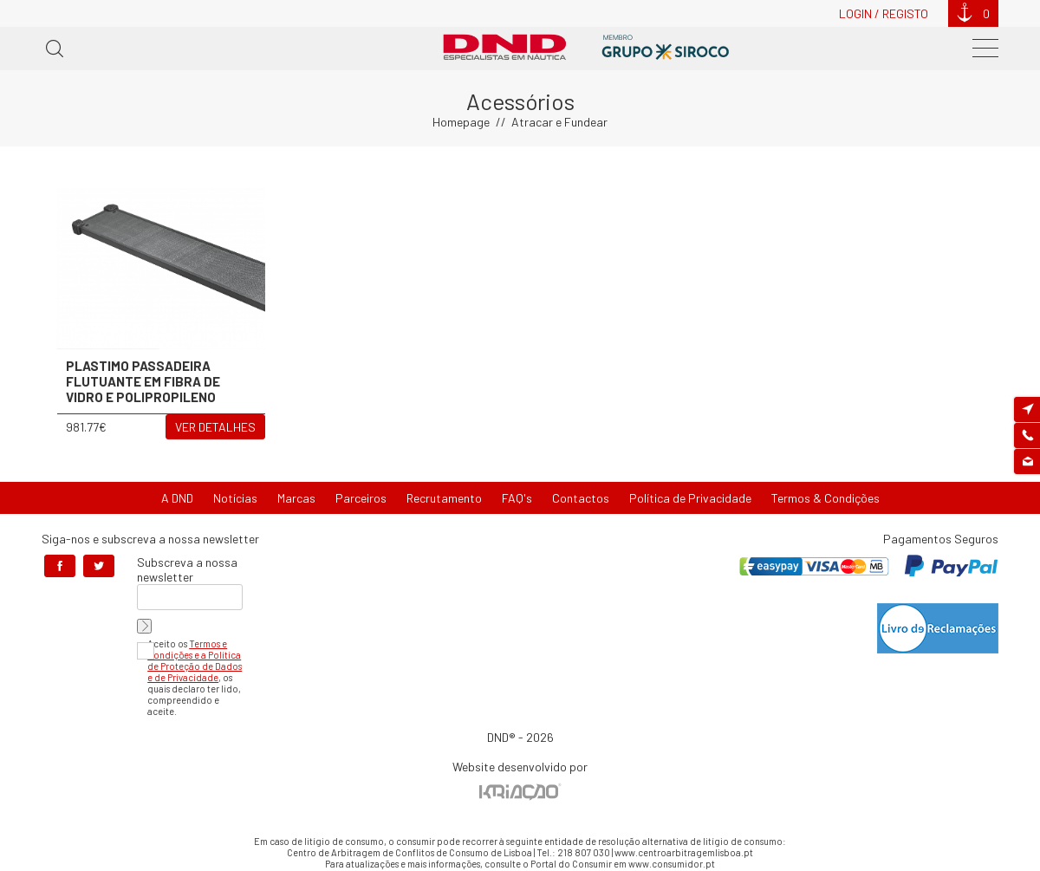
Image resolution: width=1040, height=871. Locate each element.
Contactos (580, 498)
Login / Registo (883, 13)
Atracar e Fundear (559, 121)
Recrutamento (444, 498)
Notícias (235, 498)
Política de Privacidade (690, 498)
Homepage (461, 121)
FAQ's (517, 498)
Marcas (296, 498)
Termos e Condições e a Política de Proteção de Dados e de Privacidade (194, 660)
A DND (177, 498)
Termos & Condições (825, 498)
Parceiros (361, 498)
